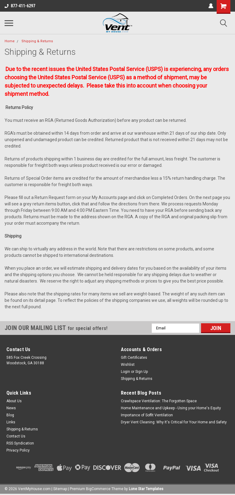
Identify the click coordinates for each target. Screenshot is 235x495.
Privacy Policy (18, 450)
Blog (10, 415)
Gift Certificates (134, 357)
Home (10, 41)
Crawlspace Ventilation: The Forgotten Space (159, 401)
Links (10, 422)
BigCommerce (98, 489)
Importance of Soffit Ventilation (147, 415)
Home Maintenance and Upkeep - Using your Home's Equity (171, 408)
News (11, 408)
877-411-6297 (20, 5)
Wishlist (128, 364)
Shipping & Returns (37, 41)
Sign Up (141, 371)
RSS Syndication (20, 443)
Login (125, 371)
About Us (14, 401)
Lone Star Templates (146, 489)
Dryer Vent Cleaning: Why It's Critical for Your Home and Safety (174, 422)
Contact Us (15, 436)
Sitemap (60, 489)
